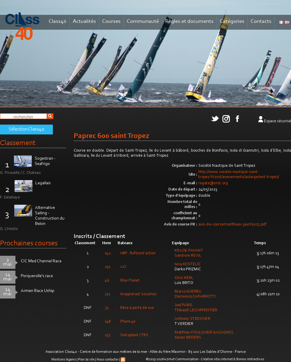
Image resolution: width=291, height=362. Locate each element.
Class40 (58, 21)
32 (107, 308)
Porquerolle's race (37, 276)
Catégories (232, 21)
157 (107, 335)
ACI (123, 267)
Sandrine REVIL (188, 256)
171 (107, 294)
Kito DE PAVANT (189, 251)
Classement (18, 143)
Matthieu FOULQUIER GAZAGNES (204, 333)
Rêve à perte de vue (137, 308)
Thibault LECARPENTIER (196, 310)
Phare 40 (127, 322)
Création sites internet (217, 359)
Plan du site (86, 359)
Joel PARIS (183, 305)
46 (107, 281)
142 (108, 253)
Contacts (261, 21)
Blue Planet (130, 281)
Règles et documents (189, 21)
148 (108, 322)
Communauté (143, 21)
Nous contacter (107, 359)
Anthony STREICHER (192, 319)
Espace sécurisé (277, 121)
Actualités (84, 21)
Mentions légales (63, 359)
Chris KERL (184, 278)
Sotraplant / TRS (134, 335)
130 (107, 267)
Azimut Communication (181, 359)
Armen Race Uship (37, 291)
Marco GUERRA (188, 292)
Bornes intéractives (250, 359)
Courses (111, 21)
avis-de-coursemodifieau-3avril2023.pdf (232, 225)
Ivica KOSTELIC (187, 264)
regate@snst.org (213, 183)
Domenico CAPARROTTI (195, 297)
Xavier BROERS (188, 338)
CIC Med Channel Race (41, 261)
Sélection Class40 (26, 129)
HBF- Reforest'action (138, 253)
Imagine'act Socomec (138, 294)
